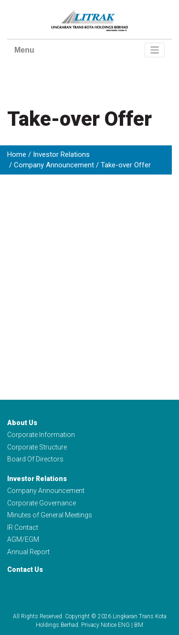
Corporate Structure (37, 447)
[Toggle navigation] (155, 50)
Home (16, 154)
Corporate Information (41, 434)
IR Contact (22, 527)
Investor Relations (61, 154)
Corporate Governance (41, 503)
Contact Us (25, 569)
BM (138, 625)
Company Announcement (54, 165)
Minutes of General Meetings (49, 515)
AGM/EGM (23, 539)
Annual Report (28, 552)
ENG (124, 625)
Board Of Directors (35, 459)
